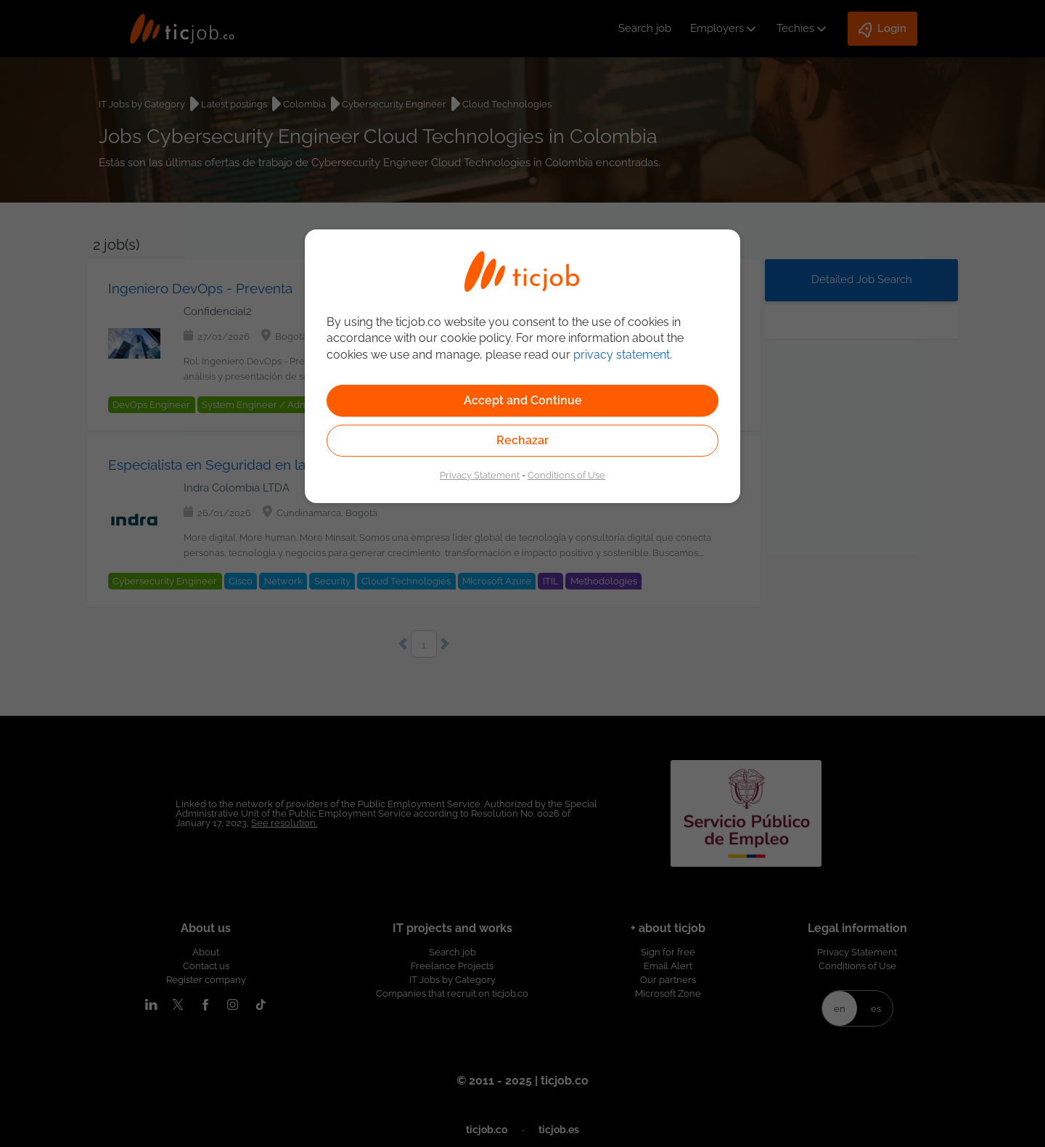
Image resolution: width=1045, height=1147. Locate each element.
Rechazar (522, 440)
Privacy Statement (480, 475)
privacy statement (621, 355)
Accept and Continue (523, 400)
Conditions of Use (566, 475)
